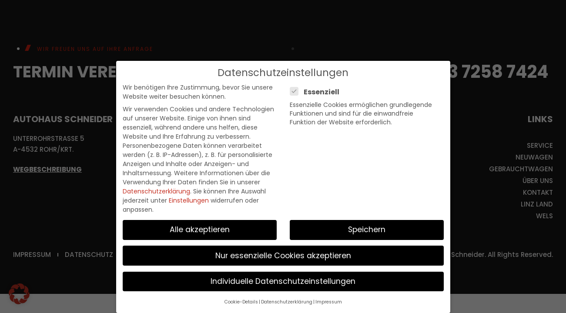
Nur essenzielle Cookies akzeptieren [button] (283, 255)
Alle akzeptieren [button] (200, 229)
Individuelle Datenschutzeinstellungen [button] (283, 281)
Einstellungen (189, 200)
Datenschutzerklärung (156, 191)
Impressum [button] (328, 302)
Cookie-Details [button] (241, 302)
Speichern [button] (366, 229)
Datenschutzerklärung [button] (286, 302)
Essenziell (317, 92)
